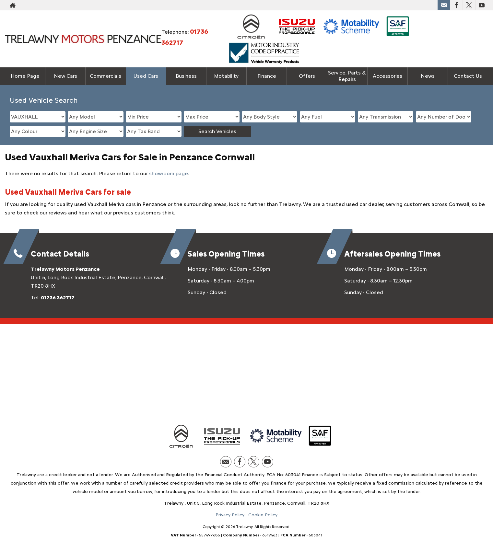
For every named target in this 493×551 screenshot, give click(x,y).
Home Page (25, 76)
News (428, 76)
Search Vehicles (217, 131)
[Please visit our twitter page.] (469, 5)
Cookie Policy (262, 515)
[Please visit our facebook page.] (456, 5)
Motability (226, 76)
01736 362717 (58, 297)
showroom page (168, 173)
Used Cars (146, 76)
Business (186, 76)
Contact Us (468, 76)
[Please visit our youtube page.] (481, 5)
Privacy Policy (230, 515)
